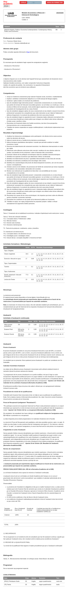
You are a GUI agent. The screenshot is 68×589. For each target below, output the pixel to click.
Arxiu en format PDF (55, 2)
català (23, 2)
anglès (30, 2)
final (28, 52)
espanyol (38, 2)
